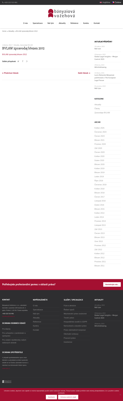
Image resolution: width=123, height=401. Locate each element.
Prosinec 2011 (100, 262)
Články (97, 109)
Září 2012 (98, 250)
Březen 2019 (99, 172)
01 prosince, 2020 (100, 86)
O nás (25, 23)
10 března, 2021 (99, 73)
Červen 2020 (99, 152)
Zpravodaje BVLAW (26, 45)
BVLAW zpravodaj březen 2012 (14, 54)
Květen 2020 (99, 156)
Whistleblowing (100, 67)
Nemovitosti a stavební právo (75, 326)
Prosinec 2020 (100, 144)
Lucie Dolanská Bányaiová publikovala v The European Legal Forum (105, 77)
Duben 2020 (99, 160)
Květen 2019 (99, 168)
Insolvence (68, 342)
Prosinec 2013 (100, 221)
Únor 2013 (98, 241)
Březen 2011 (99, 266)
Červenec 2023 (100, 132)
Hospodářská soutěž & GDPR (75, 322)
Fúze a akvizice (70, 306)
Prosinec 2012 (100, 245)
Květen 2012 (99, 253)
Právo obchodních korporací (75, 330)
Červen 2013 (99, 233)
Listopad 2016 (100, 201)
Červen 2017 (99, 197)
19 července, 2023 (100, 54)
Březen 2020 (99, 164)
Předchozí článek (11, 73)
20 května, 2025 (99, 46)
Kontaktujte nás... (112, 284)
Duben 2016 (99, 205)
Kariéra (86, 23)
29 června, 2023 (99, 65)
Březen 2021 (99, 140)
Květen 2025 (99, 128)
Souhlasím (51, 397)
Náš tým (51, 23)
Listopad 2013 (100, 225)
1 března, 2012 (7, 45)
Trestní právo (69, 318)
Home (4, 31)
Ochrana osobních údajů (68, 397)
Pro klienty (6, 329)
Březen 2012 (99, 258)
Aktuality (62, 23)
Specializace (38, 23)
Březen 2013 (99, 237)
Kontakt (97, 23)
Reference (74, 23)
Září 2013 (98, 229)
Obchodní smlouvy (71, 334)
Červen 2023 (99, 136)
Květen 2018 (99, 189)
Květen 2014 (99, 213)
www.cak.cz (6, 368)
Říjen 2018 (98, 181)
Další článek (83, 73)
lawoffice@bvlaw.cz (8, 316)
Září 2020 (98, 148)
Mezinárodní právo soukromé (75, 314)
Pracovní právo (70, 338)
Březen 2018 (99, 193)
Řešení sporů (69, 310)
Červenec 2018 (100, 185)
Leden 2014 (99, 217)
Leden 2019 (99, 177)
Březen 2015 (99, 209)
